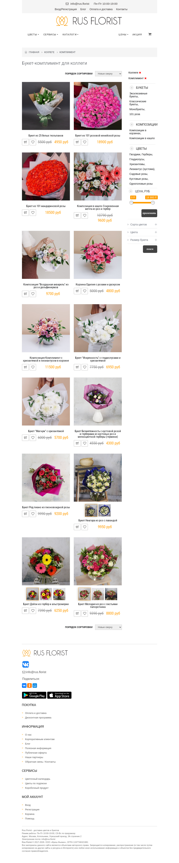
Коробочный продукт (37, 787)
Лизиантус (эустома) (141, 169)
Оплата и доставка (101, 9)
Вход (58, 9)
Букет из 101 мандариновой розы (46, 206)
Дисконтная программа (38, 717)
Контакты (121, 9)
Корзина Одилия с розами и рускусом (98, 284)
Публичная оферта (36, 752)
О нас (28, 734)
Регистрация (69, 9)
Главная (32, 52)
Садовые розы (138, 173)
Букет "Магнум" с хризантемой (46, 431)
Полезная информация (38, 748)
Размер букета (138, 239)
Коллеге (49, 52)
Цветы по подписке (36, 783)
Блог (83, 9)
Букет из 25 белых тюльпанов (46, 135)
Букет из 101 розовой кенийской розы (97, 135)
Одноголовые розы (141, 183)
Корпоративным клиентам (40, 739)
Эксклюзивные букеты (138, 95)
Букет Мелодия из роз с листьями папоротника (98, 605)
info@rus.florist (79, 3)
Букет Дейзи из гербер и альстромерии (46, 604)
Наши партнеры (34, 757)
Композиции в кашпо (142, 138)
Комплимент (68, 52)
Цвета (133, 232)
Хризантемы (137, 164)
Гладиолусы (136, 159)
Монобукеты (136, 109)
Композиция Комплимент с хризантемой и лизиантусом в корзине (46, 359)
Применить (149, 213)
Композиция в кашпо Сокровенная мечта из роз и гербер (98, 207)
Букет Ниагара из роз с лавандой (98, 520)
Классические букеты (137, 103)
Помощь (30, 818)
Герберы (147, 154)
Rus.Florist (27, 842)
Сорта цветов (137, 224)
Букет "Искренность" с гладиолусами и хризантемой (98, 359)
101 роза (134, 114)
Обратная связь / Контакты (40, 761)
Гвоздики (134, 154)
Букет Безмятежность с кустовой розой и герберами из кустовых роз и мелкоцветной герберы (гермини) (98, 433)
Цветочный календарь (37, 778)
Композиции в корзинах (137, 132)
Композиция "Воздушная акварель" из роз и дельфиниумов (46, 286)
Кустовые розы (138, 178)
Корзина (30, 814)
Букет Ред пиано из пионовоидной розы (46, 507)
